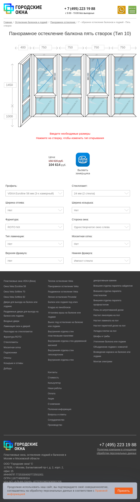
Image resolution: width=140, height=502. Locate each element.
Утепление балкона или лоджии (110, 341)
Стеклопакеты (11, 342)
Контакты (52, 372)
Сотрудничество (56, 420)
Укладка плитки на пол (105, 331)
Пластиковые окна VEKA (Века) (20, 281)
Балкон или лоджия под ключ (63, 302)
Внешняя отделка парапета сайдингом (113, 286)
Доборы (8, 368)
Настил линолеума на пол (107, 315)
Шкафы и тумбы (102, 336)
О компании (54, 404)
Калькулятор (54, 383)
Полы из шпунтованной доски (109, 310)
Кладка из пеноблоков (59, 307)
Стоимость (53, 377)
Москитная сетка (12, 347)
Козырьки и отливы (13, 363)
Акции (51, 398)
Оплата (51, 393)
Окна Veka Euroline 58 (15, 286)
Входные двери (11, 321)
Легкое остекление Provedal (62, 297)
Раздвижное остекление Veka (63, 291)
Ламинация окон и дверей (17, 326)
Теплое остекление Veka (60, 281)
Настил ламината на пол (106, 320)
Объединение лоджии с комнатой (111, 347)
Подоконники (10, 352)
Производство (55, 425)
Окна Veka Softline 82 (14, 297)
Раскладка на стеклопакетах (18, 331)
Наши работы (55, 388)
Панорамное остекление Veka (63, 286)
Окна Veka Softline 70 (14, 291)
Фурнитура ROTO (13, 337)
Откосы (7, 358)
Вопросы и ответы (57, 414)
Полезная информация (59, 409)
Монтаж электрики (103, 361)
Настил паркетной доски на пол (110, 325)
